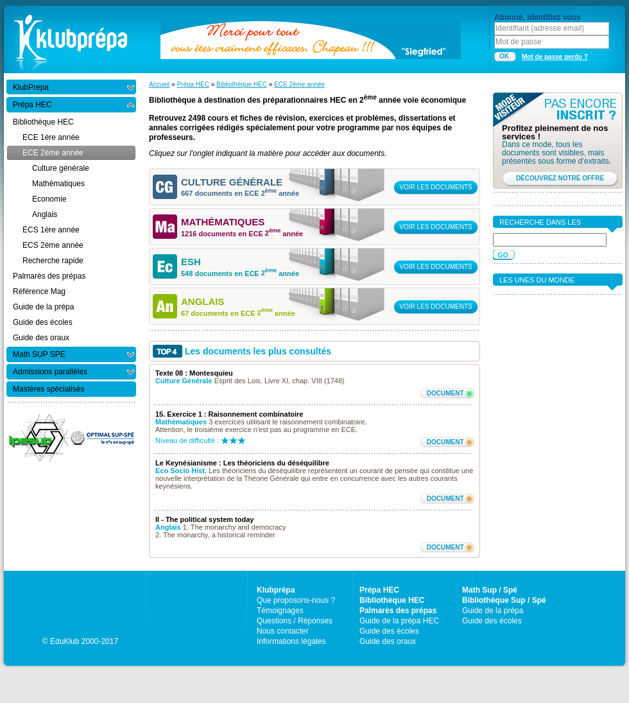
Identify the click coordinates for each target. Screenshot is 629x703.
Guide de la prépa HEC (399, 620)
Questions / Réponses (294, 620)
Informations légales (291, 641)
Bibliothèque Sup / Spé (504, 600)
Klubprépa (276, 590)
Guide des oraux (387, 641)
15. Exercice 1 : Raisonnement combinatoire (229, 414)
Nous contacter (283, 631)
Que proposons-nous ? (296, 600)
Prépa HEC (193, 84)
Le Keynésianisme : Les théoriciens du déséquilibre (242, 463)
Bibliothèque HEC (241, 84)
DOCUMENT (445, 393)
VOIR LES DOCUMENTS (435, 187)
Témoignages (280, 610)
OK (504, 56)
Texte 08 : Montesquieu (194, 373)
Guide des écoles (389, 631)
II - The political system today (204, 519)
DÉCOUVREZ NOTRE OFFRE (560, 178)
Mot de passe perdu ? (555, 56)
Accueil (159, 84)
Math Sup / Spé (489, 590)
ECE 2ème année (299, 84)
